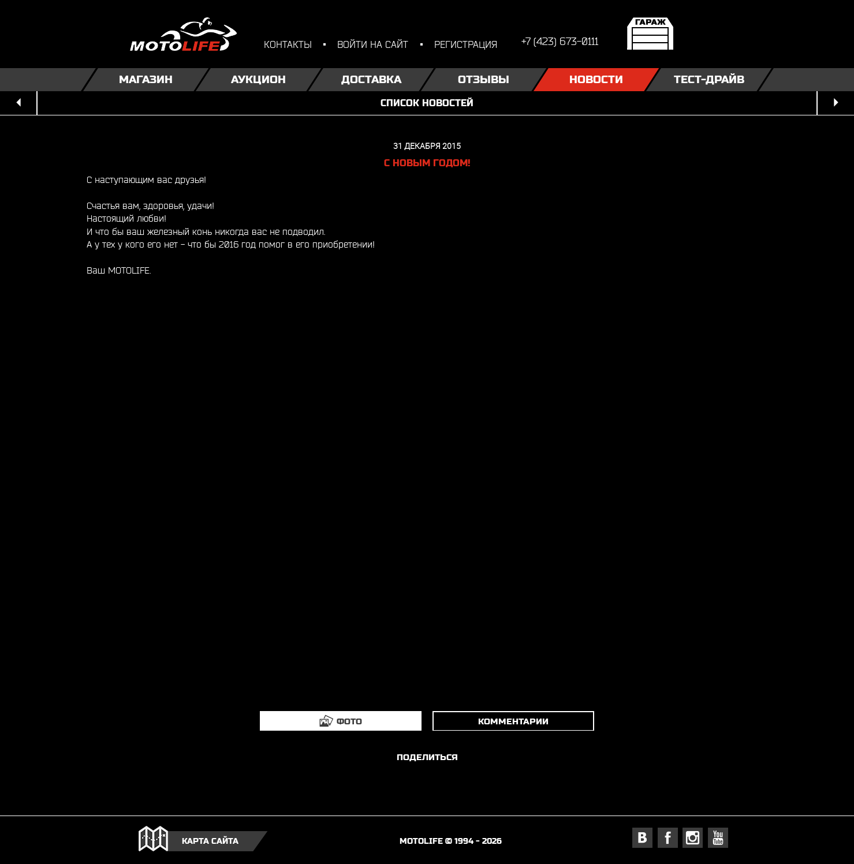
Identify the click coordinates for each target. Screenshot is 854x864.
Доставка (371, 79)
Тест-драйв (708, 79)
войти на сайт (372, 44)
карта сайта (210, 841)
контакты (288, 44)
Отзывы (483, 79)
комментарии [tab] (513, 721)
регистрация (465, 44)
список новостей (427, 103)
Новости (596, 79)
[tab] (341, 721)
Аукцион (258, 79)
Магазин (146, 79)
